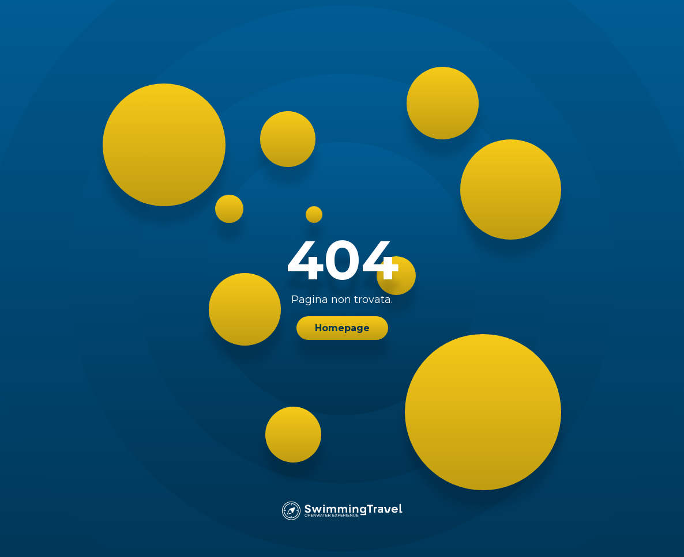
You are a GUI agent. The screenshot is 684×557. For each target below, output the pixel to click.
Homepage (342, 328)
